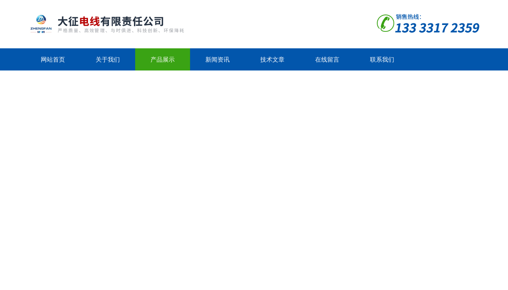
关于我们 (108, 59)
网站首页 (53, 59)
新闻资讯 (217, 59)
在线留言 (327, 59)
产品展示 (163, 59)
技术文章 (272, 59)
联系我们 (382, 59)
